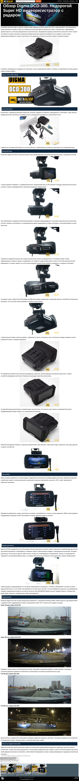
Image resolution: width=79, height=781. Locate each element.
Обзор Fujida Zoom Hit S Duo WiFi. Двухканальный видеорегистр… (8, 758)
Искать (38, 1)
